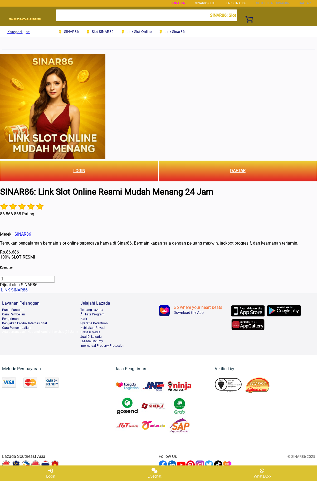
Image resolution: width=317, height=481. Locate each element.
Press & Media (90, 332)
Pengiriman (10, 319)
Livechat (154, 473)
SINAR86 (178, 3)
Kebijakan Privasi (92, 328)
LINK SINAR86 (236, 3)
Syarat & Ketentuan (94, 323)
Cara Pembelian (13, 314)
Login (50, 473)
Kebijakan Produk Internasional (24, 323)
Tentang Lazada (91, 310)
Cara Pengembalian (16, 328)
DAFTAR (238, 170)
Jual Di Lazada (91, 337)
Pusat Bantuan (12, 310)
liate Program (92, 314)
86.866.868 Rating (17, 213)
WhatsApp (262, 473)
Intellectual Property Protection (102, 346)
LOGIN (79, 170)
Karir (83, 319)
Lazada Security (91, 341)
